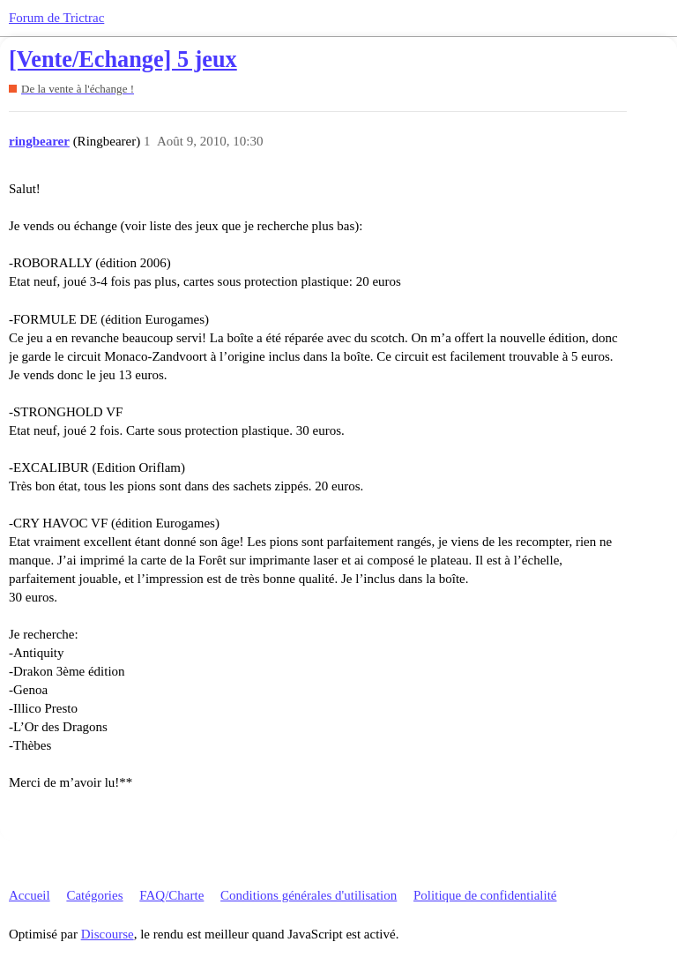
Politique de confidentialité (484, 895)
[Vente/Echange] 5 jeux (123, 59)
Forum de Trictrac (56, 18)
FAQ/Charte (171, 895)
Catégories (94, 895)
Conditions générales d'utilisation (308, 895)
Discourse (107, 934)
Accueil (29, 895)
